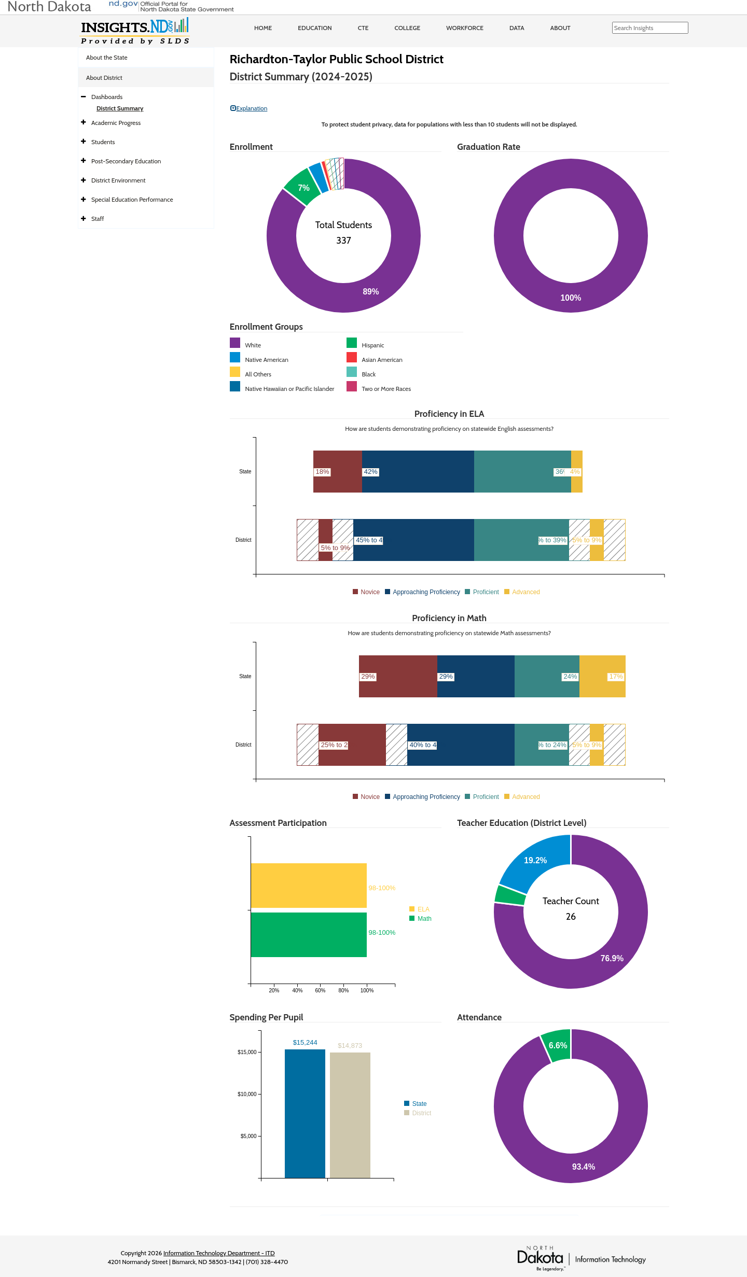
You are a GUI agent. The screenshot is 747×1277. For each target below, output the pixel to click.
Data (516, 28)
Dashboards (106, 97)
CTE (363, 28)
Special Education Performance (132, 199)
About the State (107, 57)
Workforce (464, 28)
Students (103, 142)
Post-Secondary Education (126, 161)
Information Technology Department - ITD (219, 1253)
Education (315, 28)
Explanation (249, 108)
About (560, 28)
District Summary (120, 108)
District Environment (118, 180)
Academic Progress (116, 123)
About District (104, 77)
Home (263, 28)
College (407, 28)
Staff (97, 218)
